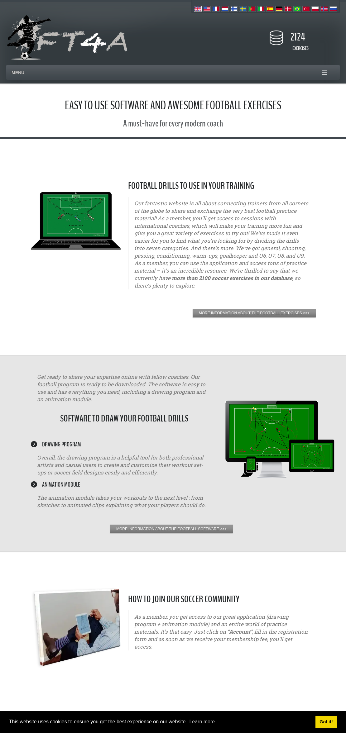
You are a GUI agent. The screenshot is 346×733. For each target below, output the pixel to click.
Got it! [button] (326, 721)
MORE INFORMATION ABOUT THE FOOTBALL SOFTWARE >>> (171, 529)
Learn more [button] (202, 721)
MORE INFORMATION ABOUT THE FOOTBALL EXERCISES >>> (254, 313)
